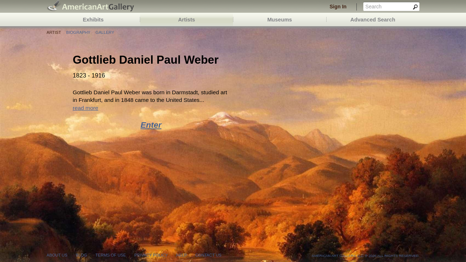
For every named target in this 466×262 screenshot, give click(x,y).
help (181, 255)
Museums (279, 20)
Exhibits (93, 20)
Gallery (104, 32)
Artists (186, 20)
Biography (78, 32)
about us (57, 255)
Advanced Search (372, 20)
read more (85, 108)
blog (81, 255)
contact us (208, 255)
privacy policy (151, 255)
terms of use (110, 255)
